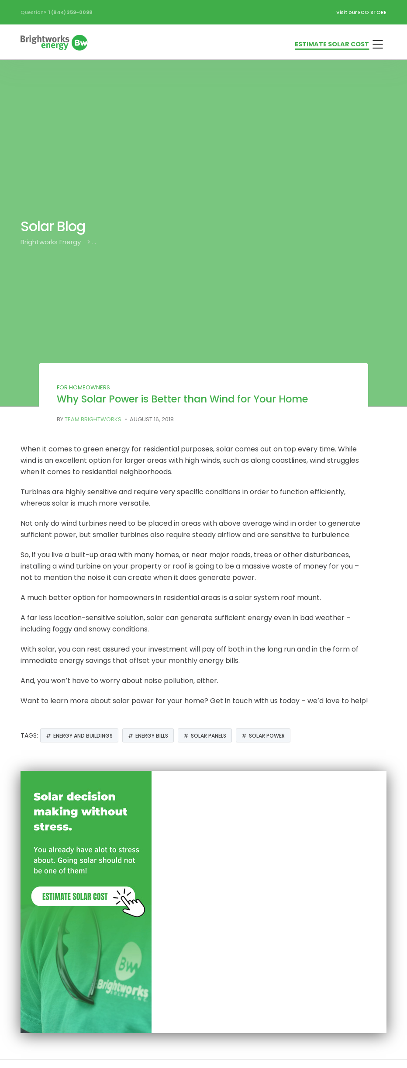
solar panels (208, 735)
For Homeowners (83, 387)
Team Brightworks (93, 419)
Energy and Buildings (83, 735)
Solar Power (267, 735)
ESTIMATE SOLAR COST (332, 44)
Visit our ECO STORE (361, 12)
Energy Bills (151, 735)
